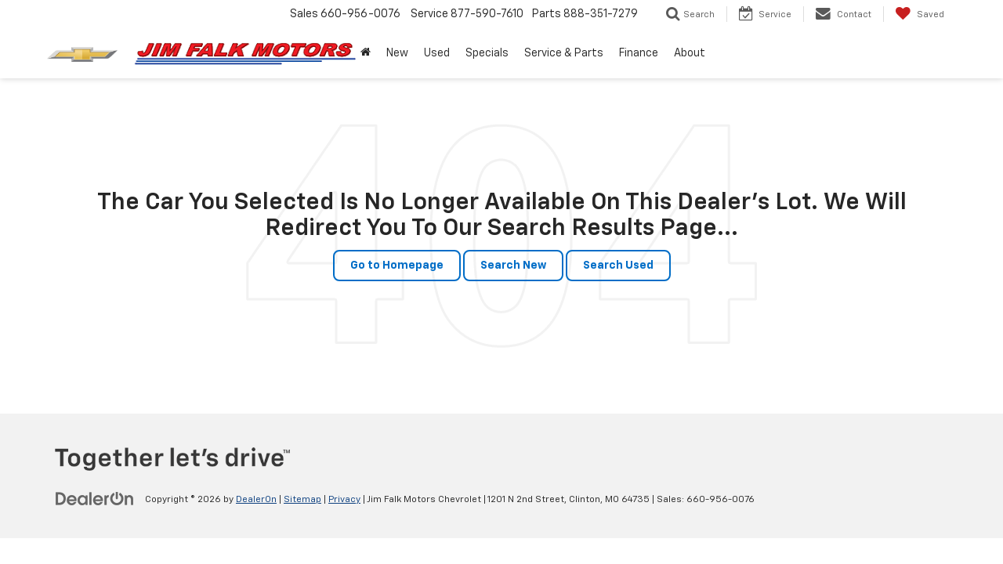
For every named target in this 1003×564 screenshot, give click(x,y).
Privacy (344, 499)
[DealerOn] (95, 499)
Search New (513, 265)
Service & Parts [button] (563, 53)
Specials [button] (487, 53)
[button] (365, 53)
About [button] (689, 53)
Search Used (618, 265)
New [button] (397, 53)
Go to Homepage (397, 265)
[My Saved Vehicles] (919, 14)
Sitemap (302, 499)
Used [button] (437, 53)
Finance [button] (638, 53)
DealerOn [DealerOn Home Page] (256, 499)
